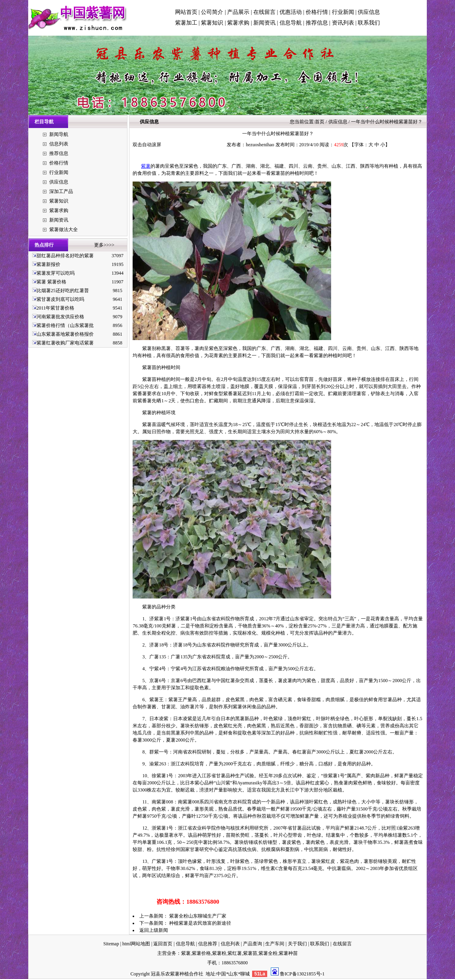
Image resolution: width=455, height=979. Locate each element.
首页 (319, 121)
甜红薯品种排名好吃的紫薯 (65, 255)
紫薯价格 (201, 953)
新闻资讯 (264, 23)
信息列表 (58, 144)
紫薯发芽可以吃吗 (56, 273)
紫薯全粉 (268, 953)
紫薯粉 (219, 953)
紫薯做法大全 (63, 229)
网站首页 (186, 12)
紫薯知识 (212, 23)
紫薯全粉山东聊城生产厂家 (197, 916)
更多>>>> (104, 245)
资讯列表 (343, 23)
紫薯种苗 (288, 953)
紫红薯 (235, 953)
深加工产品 (61, 191)
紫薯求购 (238, 23)
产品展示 (238, 12)
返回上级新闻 (153, 930)
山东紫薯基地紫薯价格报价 (65, 334)
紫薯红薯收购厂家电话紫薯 (65, 343)
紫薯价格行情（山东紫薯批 (65, 325)
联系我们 (369, 23)
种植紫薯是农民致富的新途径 (200, 923)
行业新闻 (343, 12)
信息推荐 (207, 943)
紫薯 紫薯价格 (51, 282)
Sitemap (111, 943)
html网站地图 (136, 943)
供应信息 (369, 12)
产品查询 (252, 943)
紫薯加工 (186, 23)
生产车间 (274, 943)
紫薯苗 (250, 953)
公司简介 (212, 12)
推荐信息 (317, 23)
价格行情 (317, 12)
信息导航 (291, 23)
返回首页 (162, 943)
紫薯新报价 (48, 264)
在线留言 (264, 12)
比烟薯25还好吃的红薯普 (63, 290)
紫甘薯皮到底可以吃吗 (60, 299)
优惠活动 (291, 12)
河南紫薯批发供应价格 (60, 316)
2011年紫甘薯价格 (56, 308)
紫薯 (145, 166)
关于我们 (297, 943)
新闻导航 (58, 134)
